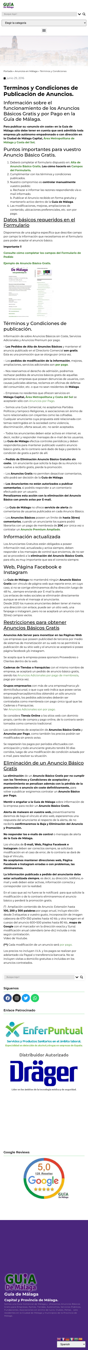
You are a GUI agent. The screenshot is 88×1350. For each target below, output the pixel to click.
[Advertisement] (44, 1123)
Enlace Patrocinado (19, 1012)
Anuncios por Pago (41, 403)
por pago (66, 946)
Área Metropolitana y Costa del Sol (49, 399)
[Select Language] (71, 1344)
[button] (44, 30)
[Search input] (40, 14)
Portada (7, 73)
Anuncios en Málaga (26, 73)
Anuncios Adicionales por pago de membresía (47, 677)
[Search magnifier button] (84, 14)
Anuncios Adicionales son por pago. (32, 711)
